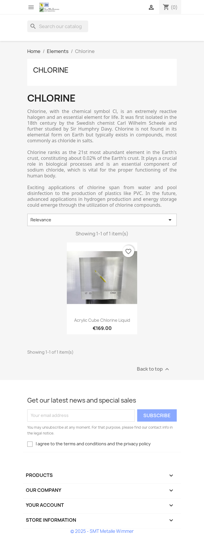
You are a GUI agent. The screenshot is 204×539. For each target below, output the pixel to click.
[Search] (57, 26)
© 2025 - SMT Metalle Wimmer (102, 531)
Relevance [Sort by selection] (102, 219)
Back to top (154, 369)
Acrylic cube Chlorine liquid (102, 320)
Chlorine (51, 70)
